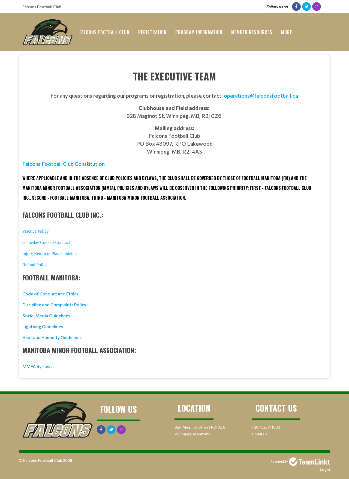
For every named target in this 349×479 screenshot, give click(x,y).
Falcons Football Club (104, 32)
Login (325, 469)
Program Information (198, 32)
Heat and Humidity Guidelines (52, 337)
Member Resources (251, 32)
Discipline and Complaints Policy (54, 304)
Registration (152, 32)
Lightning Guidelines (42, 326)
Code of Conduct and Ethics (50, 293)
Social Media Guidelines (46, 315)
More (286, 32)
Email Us (259, 434)
